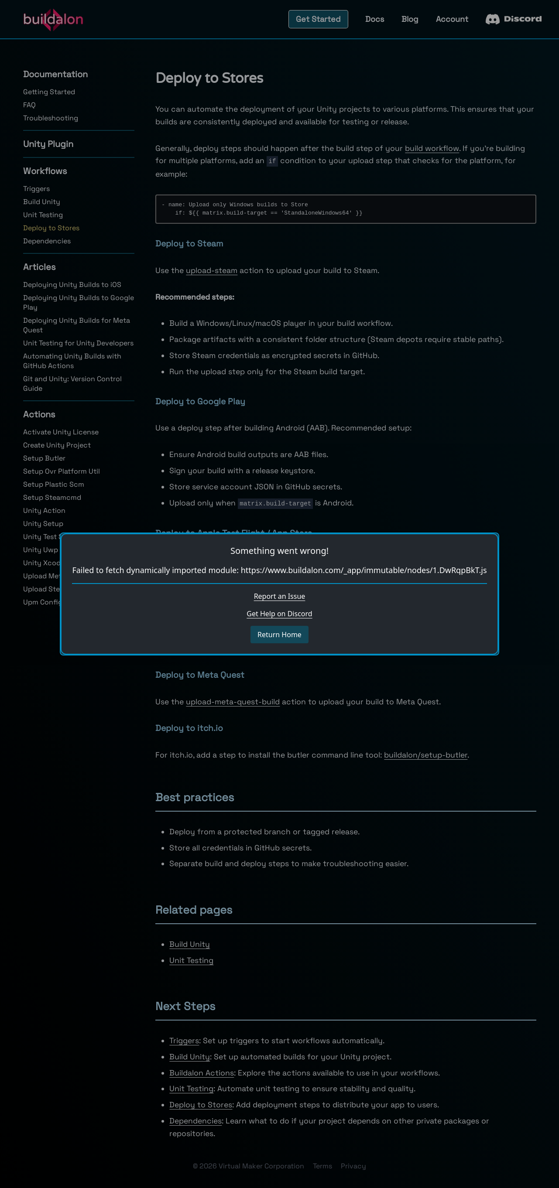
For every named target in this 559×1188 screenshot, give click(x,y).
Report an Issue (279, 596)
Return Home (279, 634)
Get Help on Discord (279, 613)
